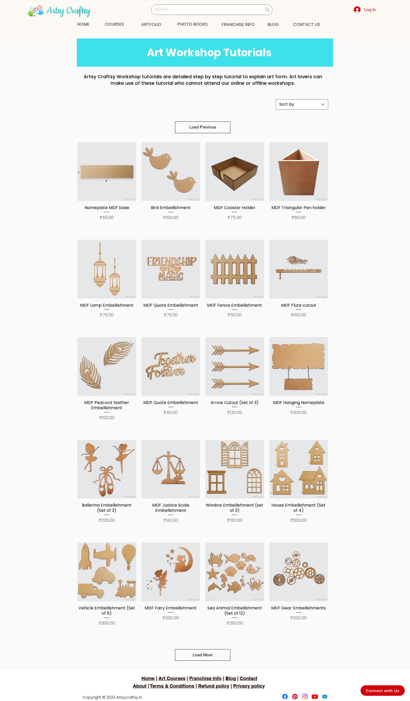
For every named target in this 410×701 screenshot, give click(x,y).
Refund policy (213, 686)
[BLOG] (273, 24)
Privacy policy (249, 686)
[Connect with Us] (383, 690)
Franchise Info (205, 678)
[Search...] (204, 10)
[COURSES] (114, 24)
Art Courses (171, 678)
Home (148, 678)
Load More (203, 654)
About (139, 686)
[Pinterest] (295, 696)
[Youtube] (314, 696)
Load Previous (202, 127)
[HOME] (83, 24)
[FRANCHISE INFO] (238, 24)
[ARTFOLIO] (151, 24)
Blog (230, 678)
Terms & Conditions (172, 686)
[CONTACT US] (306, 24)
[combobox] (302, 104)
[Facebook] (285, 696)
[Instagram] (305, 696)
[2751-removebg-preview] (324, 696)
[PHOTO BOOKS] (192, 24)
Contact (248, 678)
